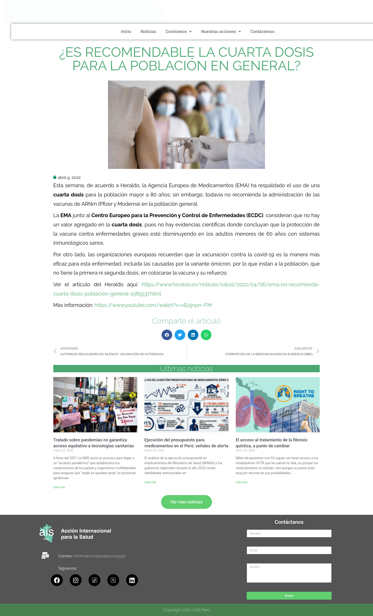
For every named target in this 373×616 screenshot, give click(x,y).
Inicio (255, 31)
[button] (167, 334)
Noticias (277, 31)
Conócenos (308, 31)
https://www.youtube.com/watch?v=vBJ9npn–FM (153, 305)
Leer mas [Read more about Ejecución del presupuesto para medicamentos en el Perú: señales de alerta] (150, 482)
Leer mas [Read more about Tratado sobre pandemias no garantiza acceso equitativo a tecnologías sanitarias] (59, 487)
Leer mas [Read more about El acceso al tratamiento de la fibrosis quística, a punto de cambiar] (242, 482)
